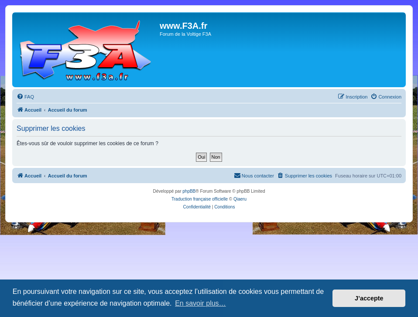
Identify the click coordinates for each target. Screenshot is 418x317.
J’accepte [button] (369, 298)
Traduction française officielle (199, 199)
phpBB (188, 191)
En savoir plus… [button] (200, 303)
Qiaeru (240, 199)
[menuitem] (25, 97)
